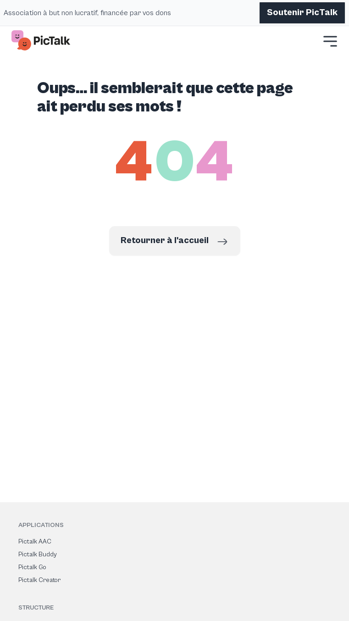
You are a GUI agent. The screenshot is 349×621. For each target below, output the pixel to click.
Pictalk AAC (34, 541)
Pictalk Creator (39, 580)
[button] (330, 41)
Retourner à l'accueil (174, 241)
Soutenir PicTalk (302, 12)
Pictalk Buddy (37, 554)
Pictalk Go (32, 567)
